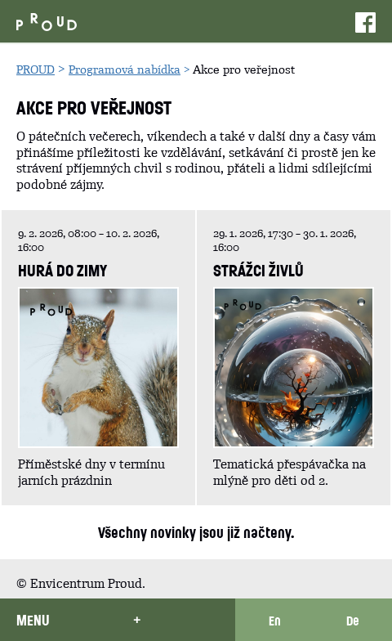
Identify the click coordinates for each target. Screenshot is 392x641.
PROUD (35, 69)
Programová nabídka (124, 69)
